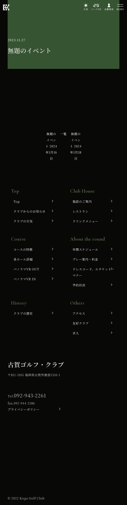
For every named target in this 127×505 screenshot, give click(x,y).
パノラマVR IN (24, 279)
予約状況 (79, 285)
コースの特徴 (23, 249)
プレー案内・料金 (85, 259)
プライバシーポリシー (24, 409)
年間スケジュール (85, 249)
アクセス (79, 313)
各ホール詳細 (23, 259)
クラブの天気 (23, 221)
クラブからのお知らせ (29, 211)
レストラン (80, 211)
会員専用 (109, 9)
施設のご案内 (82, 201)
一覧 (63, 134)
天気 (86, 9)
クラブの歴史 (23, 313)
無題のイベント (51, 146)
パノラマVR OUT (26, 269)
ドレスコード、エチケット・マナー (94, 272)
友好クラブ (81, 323)
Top (16, 201)
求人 (76, 333)
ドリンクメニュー (85, 221)
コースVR (96, 9)
